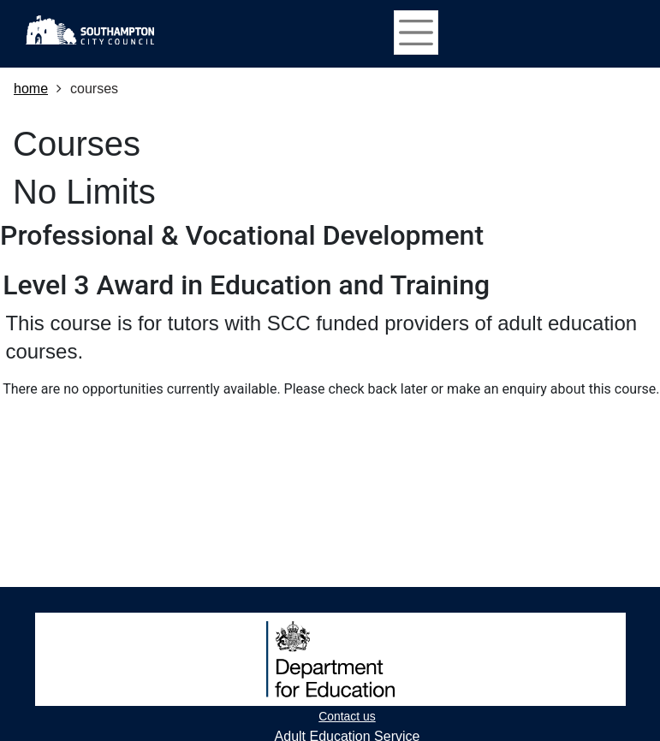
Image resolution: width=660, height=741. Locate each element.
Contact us (346, 716)
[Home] (90, 30)
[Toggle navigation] (416, 32)
